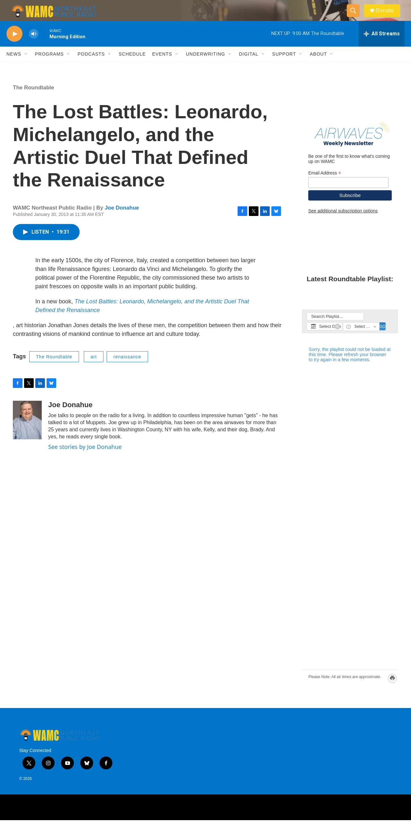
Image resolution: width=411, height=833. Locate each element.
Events (162, 66)
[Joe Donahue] (27, 433)
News (13, 66)
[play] (14, 46)
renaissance (127, 369)
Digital (248, 66)
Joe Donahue (122, 221)
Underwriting (205, 66)
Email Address (324, 186)
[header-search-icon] (355, 17)
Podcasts (91, 66)
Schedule (132, 66)
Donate (388, 16)
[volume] (33, 47)
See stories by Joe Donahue (85, 459)
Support (284, 66)
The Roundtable (33, 100)
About (318, 66)
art (94, 369)
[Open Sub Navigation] (26, 66)
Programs (49, 66)
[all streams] (382, 46)
